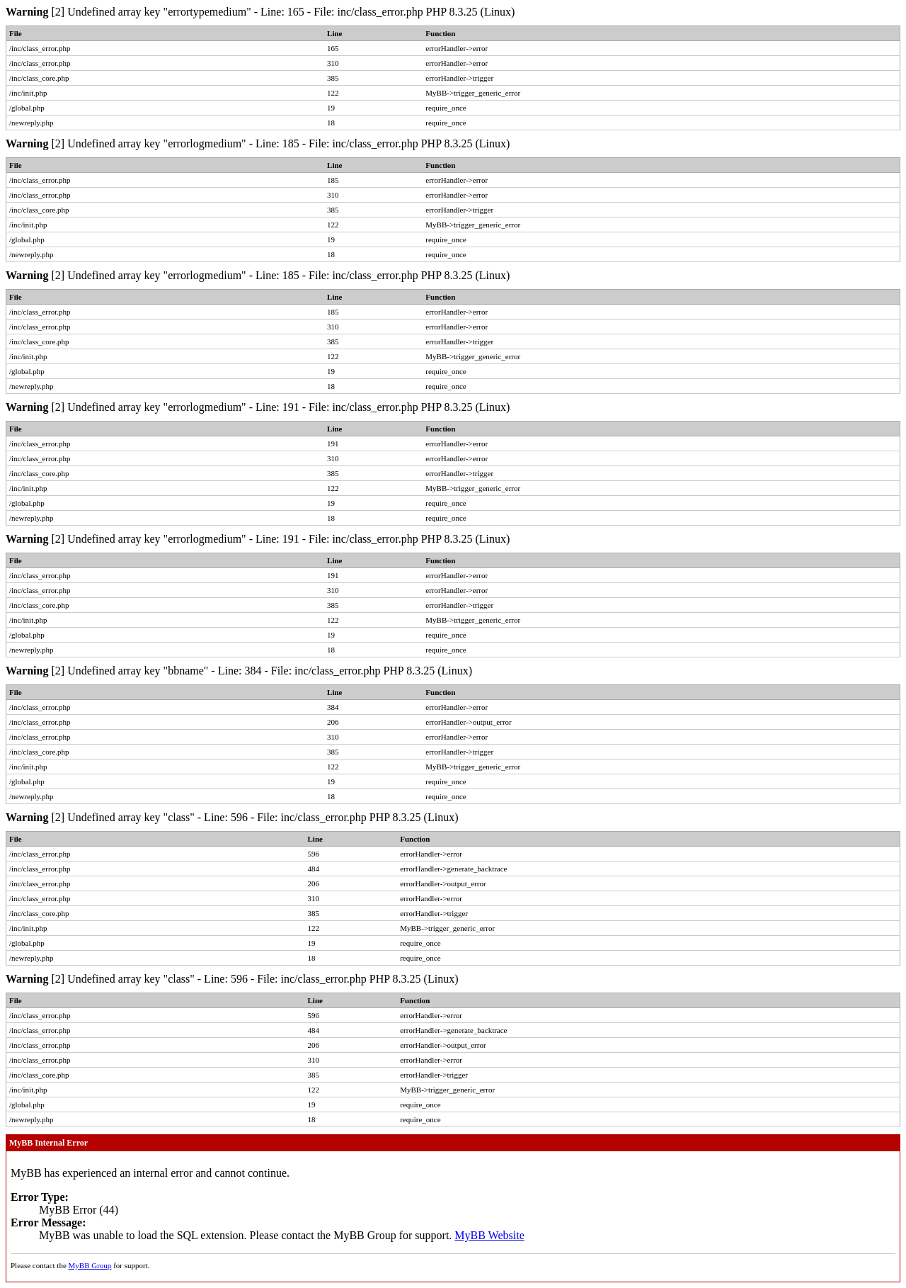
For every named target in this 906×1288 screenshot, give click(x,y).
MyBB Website (489, 1235)
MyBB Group (90, 1265)
